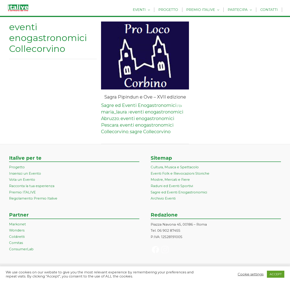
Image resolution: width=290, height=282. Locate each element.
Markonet (17, 224)
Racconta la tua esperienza (32, 186)
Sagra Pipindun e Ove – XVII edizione (145, 97)
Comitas (16, 243)
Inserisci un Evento (25, 173)
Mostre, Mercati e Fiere (171, 180)
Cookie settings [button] (250, 274)
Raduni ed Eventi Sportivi (172, 186)
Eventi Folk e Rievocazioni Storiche (180, 173)
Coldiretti (17, 237)
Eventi (145, 9)
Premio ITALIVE (22, 192)
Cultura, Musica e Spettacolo (175, 167)
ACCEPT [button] (276, 274)
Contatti (269, 9)
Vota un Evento (22, 180)
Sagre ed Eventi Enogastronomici (138, 105)
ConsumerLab (21, 250)
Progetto (173, 9)
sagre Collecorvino (150, 131)
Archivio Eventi (163, 199)
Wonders (17, 231)
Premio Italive (204, 9)
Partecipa (240, 9)
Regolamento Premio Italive (33, 199)
